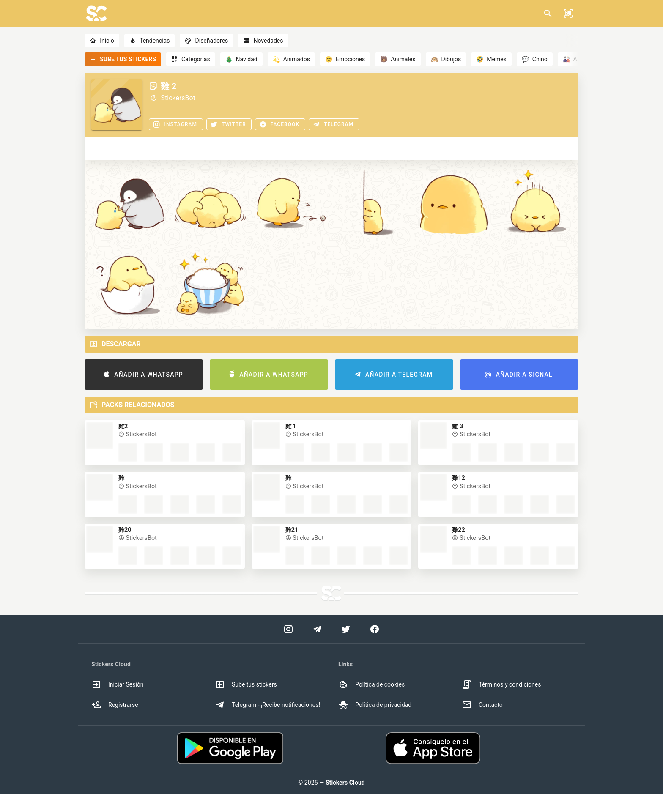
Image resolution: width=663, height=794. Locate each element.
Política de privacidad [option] (374, 705)
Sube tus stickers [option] (246, 684)
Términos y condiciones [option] (501, 684)
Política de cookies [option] (371, 684)
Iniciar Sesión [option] (117, 684)
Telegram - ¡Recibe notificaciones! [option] (267, 705)
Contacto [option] (482, 705)
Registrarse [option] (114, 705)
